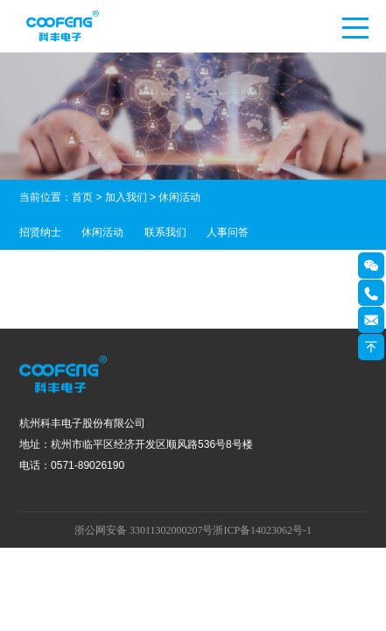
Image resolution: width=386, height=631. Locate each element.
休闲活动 (102, 232)
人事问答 (228, 232)
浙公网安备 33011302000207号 (144, 530)
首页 (82, 197)
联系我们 (165, 232)
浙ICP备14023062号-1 (262, 530)
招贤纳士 (40, 232)
